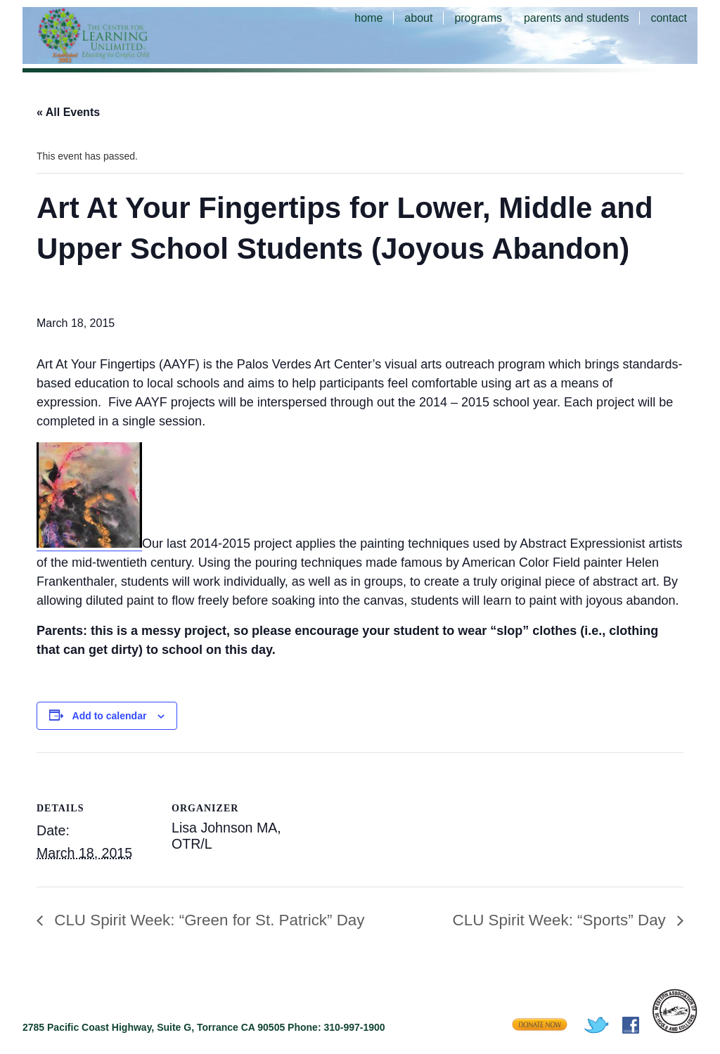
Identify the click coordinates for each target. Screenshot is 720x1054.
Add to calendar (109, 715)
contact (668, 18)
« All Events (68, 112)
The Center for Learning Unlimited (114, 35)
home (368, 18)
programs (478, 18)
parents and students (576, 18)
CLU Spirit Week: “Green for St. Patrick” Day (207, 920)
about (418, 18)
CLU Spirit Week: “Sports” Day (561, 920)
